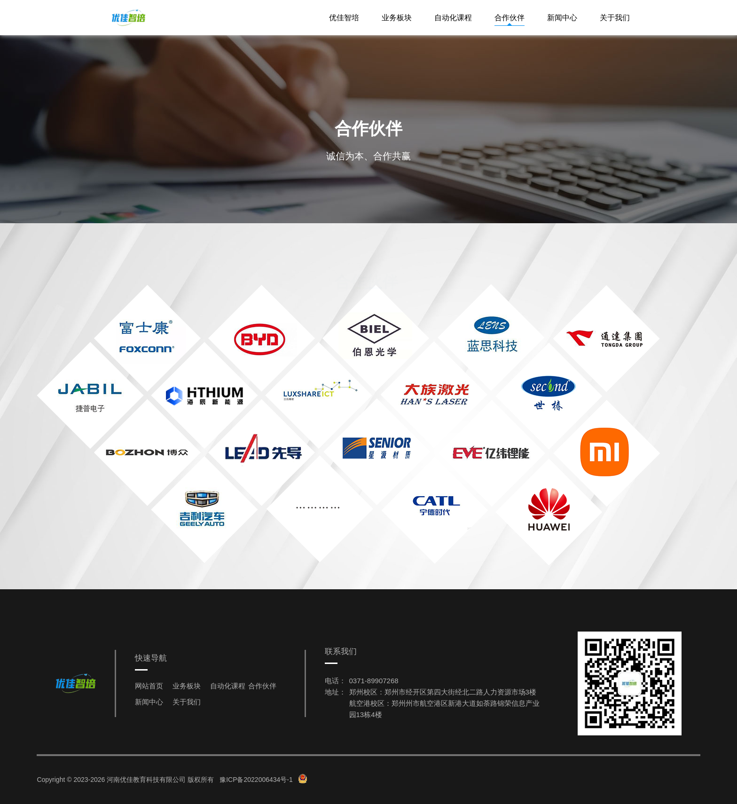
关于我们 (615, 18)
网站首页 (149, 686)
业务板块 (397, 18)
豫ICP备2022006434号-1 (256, 779)
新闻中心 (562, 18)
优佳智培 (344, 18)
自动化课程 (453, 18)
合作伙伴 (509, 18)
